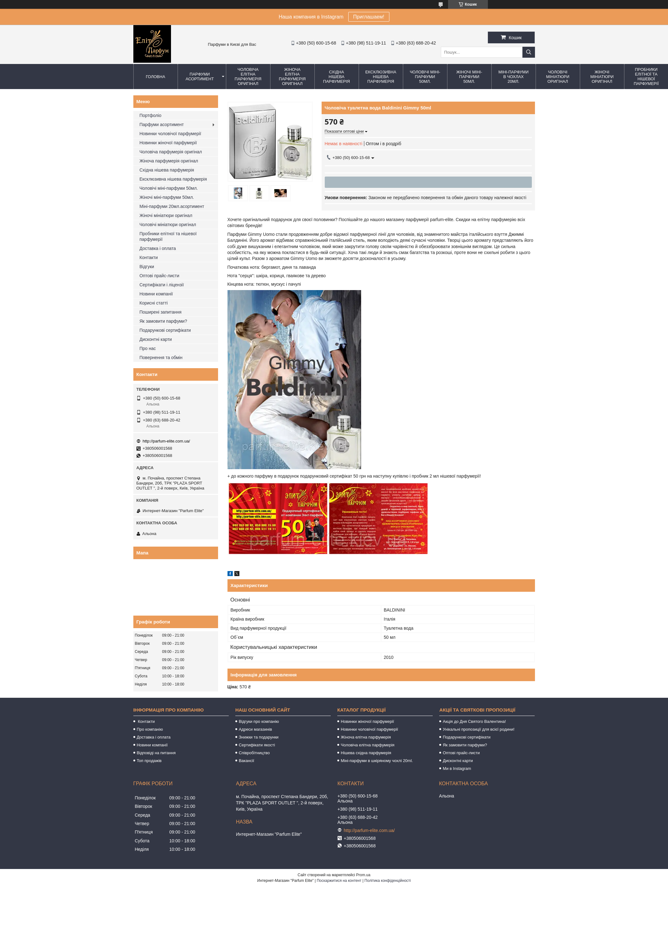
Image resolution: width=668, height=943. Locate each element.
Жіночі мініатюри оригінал (601, 77)
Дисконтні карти (156, 339)
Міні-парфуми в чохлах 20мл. (513, 77)
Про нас (148, 348)
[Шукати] (528, 52)
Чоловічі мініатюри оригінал (557, 77)
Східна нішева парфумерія (336, 77)
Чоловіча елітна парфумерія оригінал (248, 76)
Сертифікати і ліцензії (162, 284)
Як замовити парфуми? (163, 321)
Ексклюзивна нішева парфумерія (380, 77)
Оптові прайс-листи (159, 275)
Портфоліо (151, 115)
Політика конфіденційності (388, 880)
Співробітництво (254, 752)
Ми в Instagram (457, 768)
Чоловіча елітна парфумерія (367, 745)
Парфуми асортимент (200, 76)
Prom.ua (363, 875)
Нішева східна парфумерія (366, 752)
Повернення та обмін (161, 357)
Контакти (149, 257)
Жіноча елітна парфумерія (366, 737)
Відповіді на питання (156, 752)
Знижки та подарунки (259, 737)
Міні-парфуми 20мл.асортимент (172, 206)
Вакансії (246, 760)
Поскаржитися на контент (339, 880)
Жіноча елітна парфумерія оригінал (292, 76)
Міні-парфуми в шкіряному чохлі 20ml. (377, 760)
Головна (155, 76)
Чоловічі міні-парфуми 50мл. (425, 77)
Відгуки (147, 266)
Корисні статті (154, 302)
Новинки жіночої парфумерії (168, 142)
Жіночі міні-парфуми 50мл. (469, 77)
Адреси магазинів (255, 729)
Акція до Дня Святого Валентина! (474, 721)
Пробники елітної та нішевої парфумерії (168, 236)
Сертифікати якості (257, 745)
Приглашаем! (368, 16)
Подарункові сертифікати (165, 330)
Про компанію (150, 729)
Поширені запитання (161, 312)
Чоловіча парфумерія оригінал (171, 151)
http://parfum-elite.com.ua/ (166, 441)
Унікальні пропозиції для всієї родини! (478, 729)
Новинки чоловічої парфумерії (170, 133)
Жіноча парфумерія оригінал (169, 160)
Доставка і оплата (158, 248)
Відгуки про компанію (259, 721)
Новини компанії (156, 293)
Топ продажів (149, 760)
